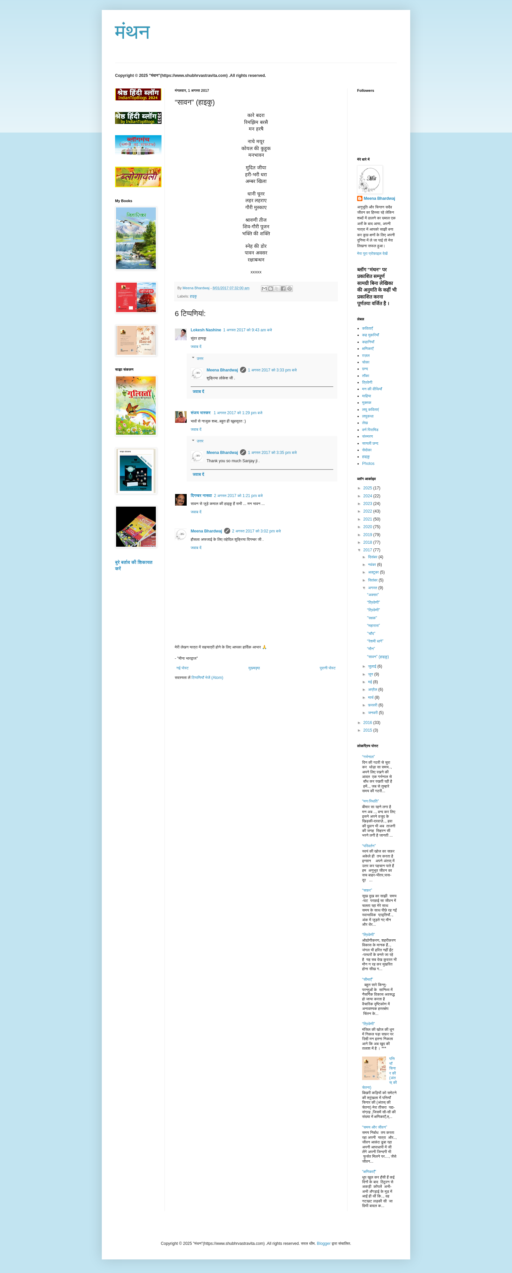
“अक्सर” (373, 594)
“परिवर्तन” (369, 846)
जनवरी (373, 712)
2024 (368, 496)
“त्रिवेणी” (368, 934)
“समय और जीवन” (374, 1127)
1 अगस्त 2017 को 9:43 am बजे (247, 330)
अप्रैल (373, 689)
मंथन (132, 32)
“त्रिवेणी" (373, 602)
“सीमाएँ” (367, 979)
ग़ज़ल (366, 355)
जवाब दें (196, 346)
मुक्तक (366, 402)
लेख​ (365, 422)
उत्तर (200, 358)
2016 (368, 722)
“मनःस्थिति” (370, 801)
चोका (365, 362)
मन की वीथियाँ (372, 389)
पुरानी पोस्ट (328, 668)
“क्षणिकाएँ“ (369, 1171)
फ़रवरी (373, 705)
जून (371, 674)
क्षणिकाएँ (367, 348)
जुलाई (372, 666)
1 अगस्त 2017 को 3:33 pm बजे (272, 370)
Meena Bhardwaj (222, 370)
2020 (368, 527)
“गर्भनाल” (368, 756)
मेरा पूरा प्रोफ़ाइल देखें (372, 253)
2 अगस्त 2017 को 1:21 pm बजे (238, 495)
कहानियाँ (368, 342)
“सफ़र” (367, 890)
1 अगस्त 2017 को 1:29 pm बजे (238, 413)
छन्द (365, 368)
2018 (368, 542)
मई (370, 682)
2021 (368, 519)
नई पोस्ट (182, 668)
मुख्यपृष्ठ (254, 668)
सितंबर (373, 580)
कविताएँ (367, 328)
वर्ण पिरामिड (370, 429)
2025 (368, 488)
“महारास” (373, 625)
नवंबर (372, 564)
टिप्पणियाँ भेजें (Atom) (208, 677)
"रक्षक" (372, 618)
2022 (368, 511)
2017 (368, 550)
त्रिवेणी (367, 382)
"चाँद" (371, 633)
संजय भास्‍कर (201, 413)
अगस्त (373, 587)
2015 (368, 730)
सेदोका (366, 450)
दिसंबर (373, 557)
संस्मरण (367, 436)
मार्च (371, 697)
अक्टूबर (374, 572)
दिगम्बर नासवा (201, 495)
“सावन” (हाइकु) (378, 656)
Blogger (324, 1243)
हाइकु (193, 296)
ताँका (365, 375)
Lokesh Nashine (206, 330)
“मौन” (371, 648)
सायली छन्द (370, 443)
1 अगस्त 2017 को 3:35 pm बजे (272, 452)
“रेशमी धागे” (375, 641)
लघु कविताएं (370, 409)
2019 (368, 534)
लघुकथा (368, 416)
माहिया (366, 396)
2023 (368, 503)
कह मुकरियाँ (370, 335)
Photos (368, 463)
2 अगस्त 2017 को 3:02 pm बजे (256, 531)
